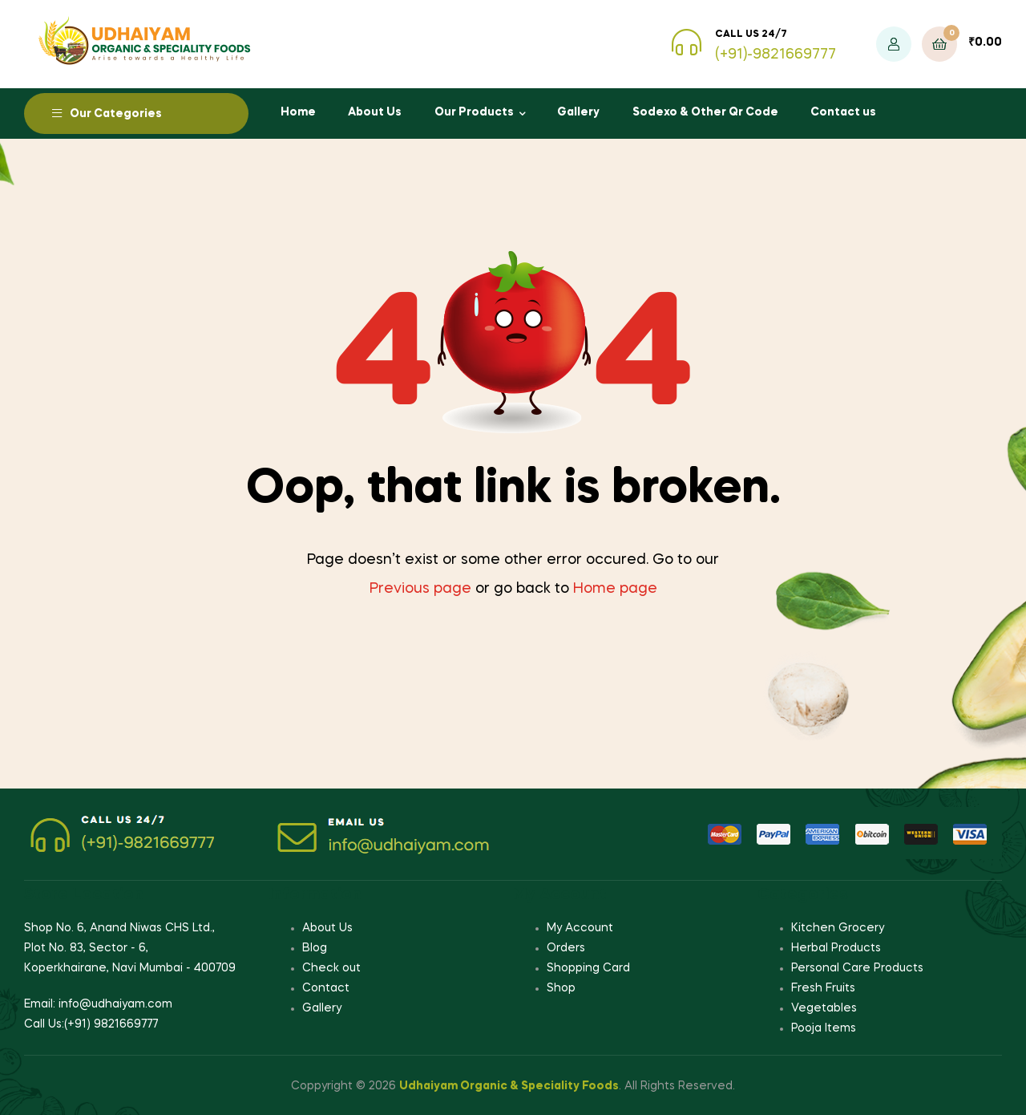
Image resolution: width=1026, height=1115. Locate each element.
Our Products (474, 112)
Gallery (578, 112)
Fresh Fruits (823, 988)
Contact (325, 988)
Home (298, 112)
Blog (314, 948)
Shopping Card (588, 968)
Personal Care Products (857, 968)
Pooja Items (823, 1028)
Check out (331, 968)
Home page (615, 589)
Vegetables (824, 1008)
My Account (580, 928)
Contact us (843, 112)
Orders (566, 948)
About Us (375, 112)
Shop (561, 988)
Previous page (420, 589)
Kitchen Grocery (837, 928)
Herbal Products (836, 948)
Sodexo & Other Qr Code (705, 112)
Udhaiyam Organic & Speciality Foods (509, 1086)
